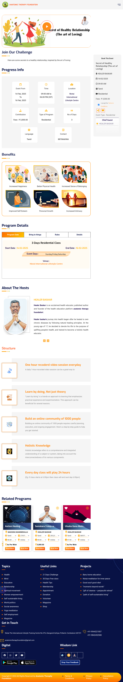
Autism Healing (15, 526)
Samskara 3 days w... (47, 526)
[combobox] (13, 535)
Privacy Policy (89, 677)
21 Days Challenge (50, 575)
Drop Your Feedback (70, 662)
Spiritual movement (12, 591)
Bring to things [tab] (35, 235)
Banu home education (92, 575)
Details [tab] (79, 235)
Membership (48, 587)
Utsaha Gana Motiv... (77, 526)
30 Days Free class (50, 579)
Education (8, 583)
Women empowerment (13, 594)
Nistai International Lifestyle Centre (71, 97)
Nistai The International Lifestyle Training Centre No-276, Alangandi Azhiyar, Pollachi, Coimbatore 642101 (43, 633)
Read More (12, 548)
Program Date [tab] (13, 235)
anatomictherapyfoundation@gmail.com (19, 640)
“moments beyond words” (93, 587)
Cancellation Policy (108, 677)
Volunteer (47, 598)
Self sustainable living (13, 598)
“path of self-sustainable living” (95, 594)
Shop (45, 606)
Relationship (9, 587)
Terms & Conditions (69, 677)
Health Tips (47, 583)
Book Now (26, 548)
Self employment (11, 614)
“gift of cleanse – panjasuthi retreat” (98, 591)
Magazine (8, 618)
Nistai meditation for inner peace (96, 579)
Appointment (48, 591)
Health (7, 575)
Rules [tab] (57, 235)
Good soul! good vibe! (92, 583)
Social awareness (11, 606)
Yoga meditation (11, 610)
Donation (46, 594)
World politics (9, 602)
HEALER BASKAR (106, 124)
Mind (6, 579)
